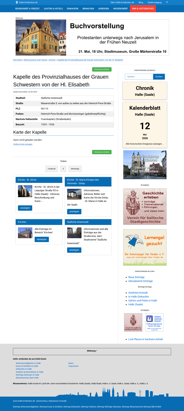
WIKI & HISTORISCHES (143, 8)
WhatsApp (75, 169)
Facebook (51, 169)
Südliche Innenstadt (77, 222)
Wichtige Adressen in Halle (27, 375)
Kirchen (52, 60)
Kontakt (63, 401)
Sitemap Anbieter (88, 407)
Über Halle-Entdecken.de (122, 2)
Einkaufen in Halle (24, 369)
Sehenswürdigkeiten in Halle (28, 363)
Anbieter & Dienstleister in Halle (29, 372)
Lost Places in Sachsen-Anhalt (145, 339)
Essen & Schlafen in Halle (27, 366)
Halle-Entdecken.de (26, 2)
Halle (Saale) (135, 304)
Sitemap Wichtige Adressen (109, 407)
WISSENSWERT (120, 8)
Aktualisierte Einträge (140, 281)
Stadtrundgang (154, 2)
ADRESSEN (103, 8)
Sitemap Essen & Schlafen (51, 407)
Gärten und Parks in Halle (142, 300)
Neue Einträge (136, 277)
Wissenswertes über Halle (27, 378)
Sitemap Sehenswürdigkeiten (26, 407)
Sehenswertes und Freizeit (35, 60)
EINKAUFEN (72, 8)
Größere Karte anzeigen (22, 144)
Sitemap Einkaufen (71, 407)
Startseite (17, 60)
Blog (141, 2)
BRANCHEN (88, 8)
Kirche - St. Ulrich (27, 179)
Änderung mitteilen (101, 69)
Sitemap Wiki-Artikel (152, 407)
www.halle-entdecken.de (24, 401)
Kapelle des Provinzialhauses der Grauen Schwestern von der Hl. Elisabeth (90, 60)
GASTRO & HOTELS (53, 8)
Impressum (73, 366)
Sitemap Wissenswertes (132, 407)
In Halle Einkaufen (138, 296)
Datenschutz (42, 401)
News (70, 363)
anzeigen (25, 208)
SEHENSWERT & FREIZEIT (27, 8)
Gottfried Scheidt (137, 292)
